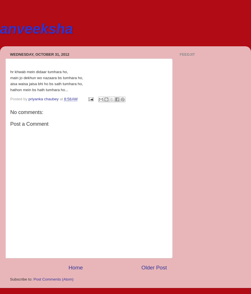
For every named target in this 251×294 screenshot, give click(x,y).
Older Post (154, 268)
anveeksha (36, 29)
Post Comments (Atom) (54, 279)
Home (75, 268)
